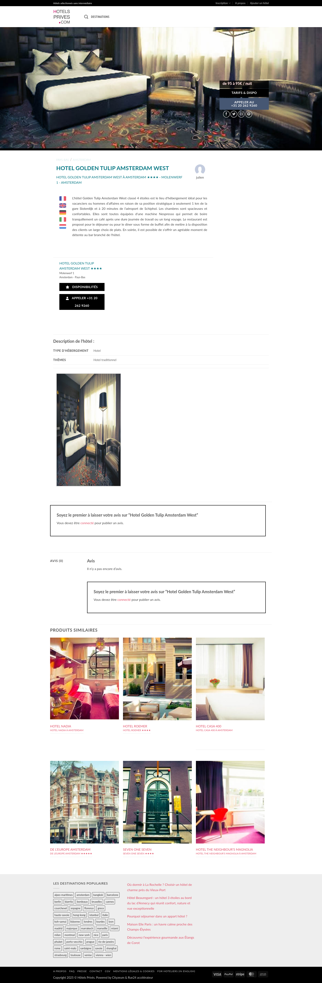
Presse (82, 971)
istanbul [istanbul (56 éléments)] (93, 915)
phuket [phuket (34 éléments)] (58, 941)
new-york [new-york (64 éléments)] (84, 935)
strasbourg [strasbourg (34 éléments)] (60, 955)
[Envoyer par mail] (241, 114)
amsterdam (82, 160)
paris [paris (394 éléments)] (105, 935)
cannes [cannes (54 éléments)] (110, 901)
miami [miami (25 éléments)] (114, 928)
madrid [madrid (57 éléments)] (58, 928)
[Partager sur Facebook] (226, 114)
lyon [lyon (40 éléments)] (111, 921)
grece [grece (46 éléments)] (101, 908)
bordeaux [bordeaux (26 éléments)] (82, 901)
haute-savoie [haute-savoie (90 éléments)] (61, 915)
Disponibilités (82, 287)
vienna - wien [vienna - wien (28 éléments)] (103, 955)
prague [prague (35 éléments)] (90, 941)
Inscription (223, 3)
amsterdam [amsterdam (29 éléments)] (83, 894)
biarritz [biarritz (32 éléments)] (69, 901)
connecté (87, 523)
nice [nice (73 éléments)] (96, 935)
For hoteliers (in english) (176, 971)
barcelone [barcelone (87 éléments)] (112, 894)
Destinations (100, 17)
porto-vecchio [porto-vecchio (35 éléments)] (74, 941)
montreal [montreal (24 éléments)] (69, 935)
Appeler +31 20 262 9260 (82, 301)
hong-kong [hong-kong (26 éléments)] (79, 915)
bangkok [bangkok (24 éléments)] (98, 894)
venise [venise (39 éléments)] (88, 955)
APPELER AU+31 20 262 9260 (244, 103)
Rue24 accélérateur (140, 977)
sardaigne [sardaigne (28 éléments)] (85, 948)
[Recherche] (86, 16)
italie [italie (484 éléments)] (105, 915)
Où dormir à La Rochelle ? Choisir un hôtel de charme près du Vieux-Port (159, 887)
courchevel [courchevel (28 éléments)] (60, 908)
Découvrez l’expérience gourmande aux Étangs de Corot (160, 940)
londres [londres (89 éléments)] (88, 921)
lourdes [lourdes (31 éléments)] (100, 921)
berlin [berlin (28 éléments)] (57, 901)
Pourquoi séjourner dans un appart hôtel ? (157, 916)
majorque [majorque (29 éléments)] (71, 928)
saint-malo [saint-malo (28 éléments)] (70, 948)
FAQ (72, 971)
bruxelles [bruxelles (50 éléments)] (97, 901)
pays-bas (62, 160)
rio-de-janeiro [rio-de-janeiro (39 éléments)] (106, 941)
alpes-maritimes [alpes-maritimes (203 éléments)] (63, 894)
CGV (107, 971)
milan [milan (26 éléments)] (57, 935)
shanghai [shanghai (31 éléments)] (111, 948)
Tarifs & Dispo (244, 93)
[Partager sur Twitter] (233, 114)
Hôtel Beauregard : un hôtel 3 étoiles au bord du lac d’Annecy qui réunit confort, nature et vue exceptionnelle (159, 903)
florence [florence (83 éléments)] (89, 908)
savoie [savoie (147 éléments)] (98, 948)
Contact (96, 971)
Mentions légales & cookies (133, 971)
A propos (240, 3)
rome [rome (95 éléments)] (57, 948)
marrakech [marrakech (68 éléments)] (87, 928)
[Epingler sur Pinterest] (248, 114)
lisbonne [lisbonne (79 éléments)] (75, 921)
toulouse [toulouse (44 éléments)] (75, 955)
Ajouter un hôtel (259, 3)
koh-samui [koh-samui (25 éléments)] (60, 921)
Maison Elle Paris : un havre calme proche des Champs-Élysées (159, 926)
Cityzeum (118, 977)
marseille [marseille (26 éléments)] (102, 928)
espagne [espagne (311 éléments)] (75, 908)
